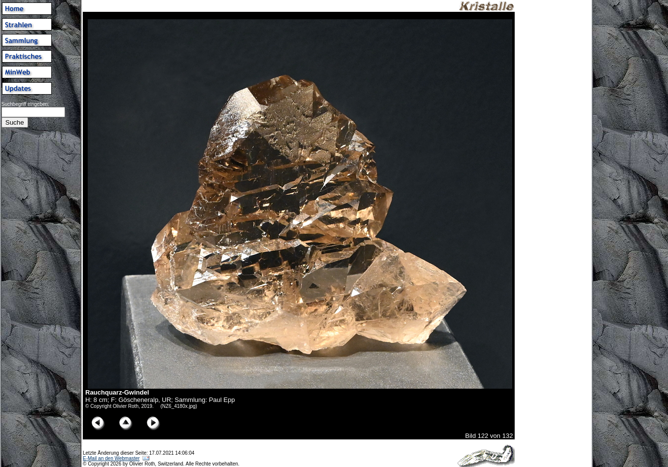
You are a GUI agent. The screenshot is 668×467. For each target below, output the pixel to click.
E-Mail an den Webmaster (111, 458)
